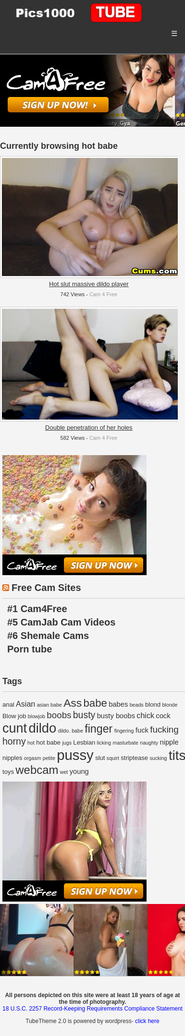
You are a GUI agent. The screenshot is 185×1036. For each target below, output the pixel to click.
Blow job (14, 716)
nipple (169, 742)
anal (8, 704)
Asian (25, 703)
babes (118, 704)
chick (145, 715)
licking (104, 743)
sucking (158, 758)
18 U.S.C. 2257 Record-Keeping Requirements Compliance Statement (92, 1008)
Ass (72, 703)
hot (31, 743)
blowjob (36, 716)
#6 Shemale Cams (48, 635)
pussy (75, 755)
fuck (142, 730)
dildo (42, 728)
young (79, 771)
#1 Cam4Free (37, 608)
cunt (14, 728)
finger (98, 729)
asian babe (49, 705)
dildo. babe (70, 731)
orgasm (32, 758)
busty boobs (116, 716)
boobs (59, 715)
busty (84, 715)
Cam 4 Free (103, 294)
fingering (124, 731)
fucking (164, 729)
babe (95, 703)
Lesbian (84, 742)
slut (100, 757)
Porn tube (29, 649)
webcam (36, 769)
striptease (134, 757)
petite (49, 758)
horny (14, 741)
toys (8, 771)
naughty (149, 743)
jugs (67, 743)
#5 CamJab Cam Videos (61, 622)
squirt (113, 758)
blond (152, 704)
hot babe (48, 742)
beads (137, 705)
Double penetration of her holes (88, 427)
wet (64, 772)
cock (163, 716)
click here (147, 1021)
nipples (12, 757)
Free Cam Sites (46, 587)
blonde (169, 705)
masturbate (125, 743)
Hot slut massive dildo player (88, 284)
